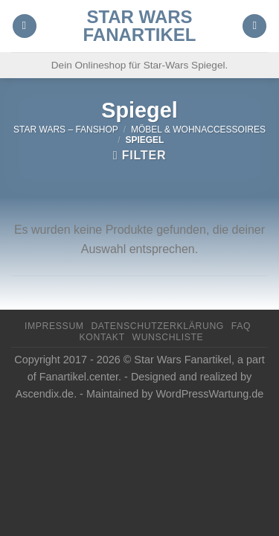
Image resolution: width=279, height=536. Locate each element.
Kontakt (102, 337)
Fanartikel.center (78, 377)
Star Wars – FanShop (65, 129)
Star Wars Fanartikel (139, 26)
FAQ (241, 326)
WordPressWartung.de (210, 394)
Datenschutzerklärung (157, 326)
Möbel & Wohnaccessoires (198, 129)
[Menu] (24, 26)
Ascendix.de (45, 394)
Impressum (54, 326)
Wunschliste (168, 337)
